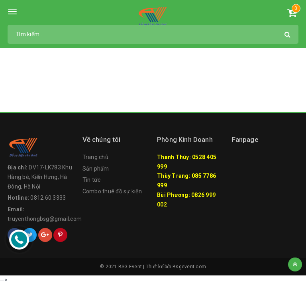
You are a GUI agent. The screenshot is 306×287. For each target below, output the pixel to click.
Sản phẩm (95, 168)
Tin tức (91, 180)
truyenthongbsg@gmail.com (45, 219)
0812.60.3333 (48, 198)
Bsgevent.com (189, 266)
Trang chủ (95, 157)
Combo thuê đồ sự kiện (112, 191)
